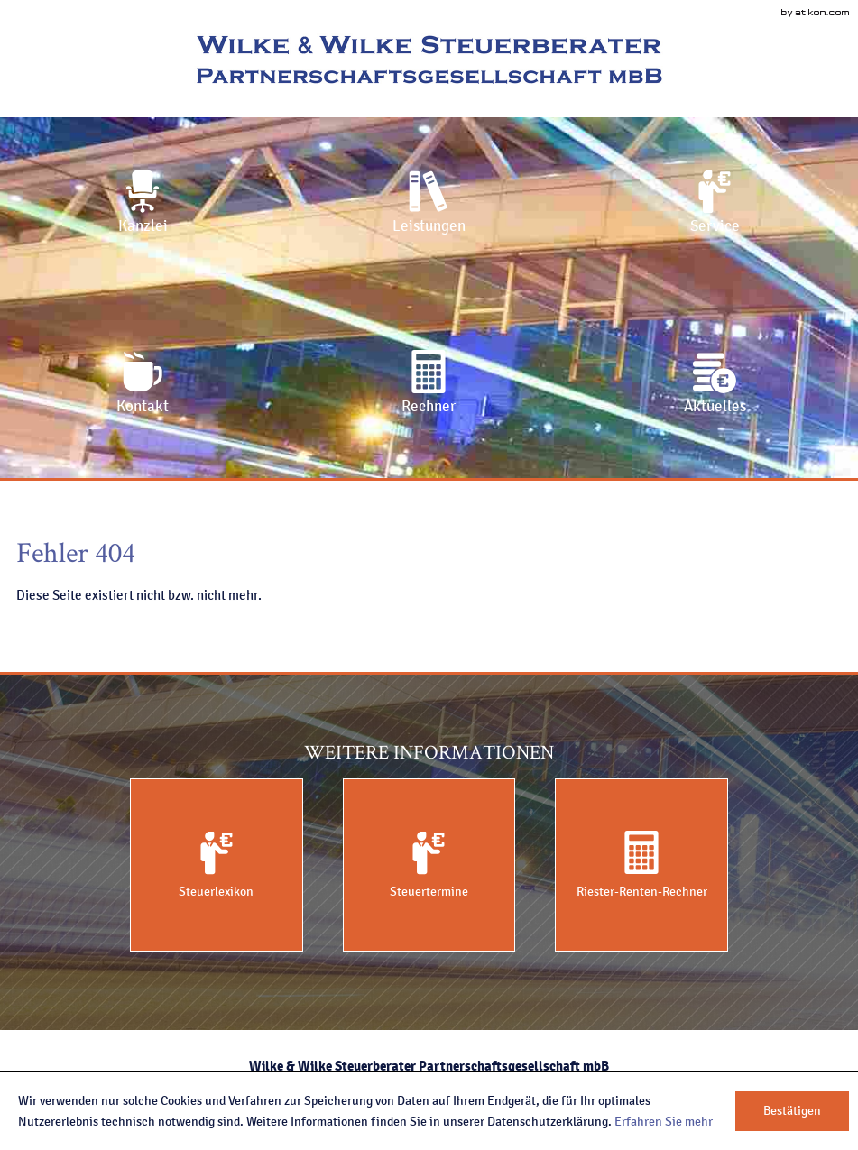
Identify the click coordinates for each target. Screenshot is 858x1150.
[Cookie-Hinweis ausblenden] (792, 1111)
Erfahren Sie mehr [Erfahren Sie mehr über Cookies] (663, 1121)
